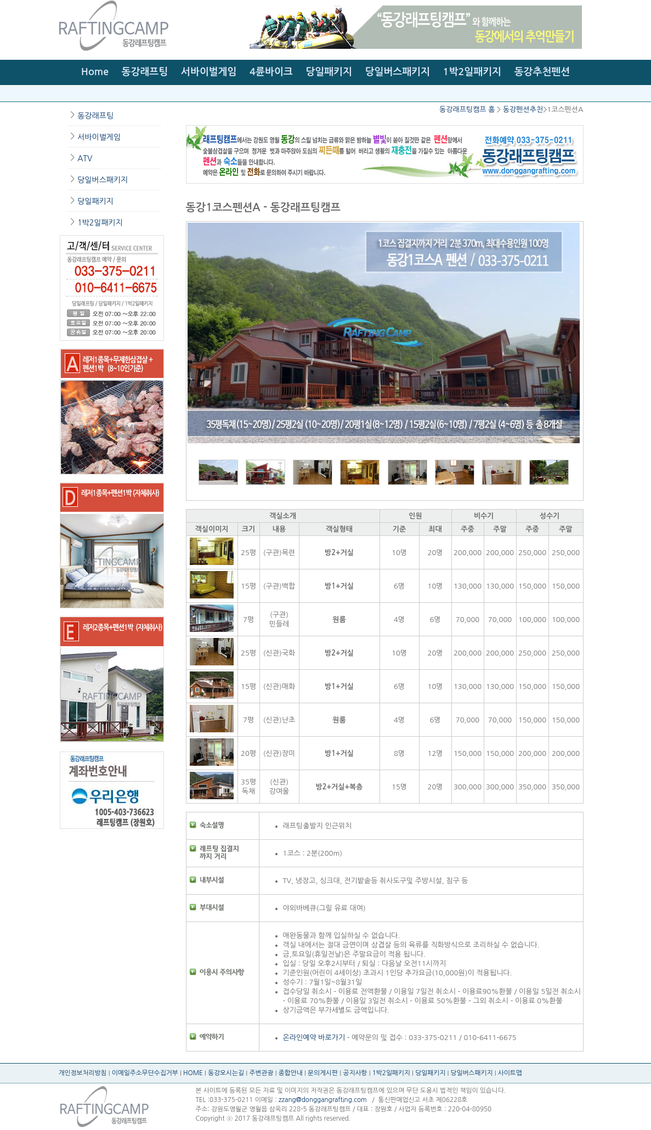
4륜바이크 (271, 72)
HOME (193, 1073)
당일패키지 (328, 72)
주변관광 (261, 1073)
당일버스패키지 (397, 72)
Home (95, 72)
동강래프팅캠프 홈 (467, 109)
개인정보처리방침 (83, 1073)
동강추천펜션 (542, 72)
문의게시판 (323, 1073)
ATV (84, 158)
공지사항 (355, 1073)
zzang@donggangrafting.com (323, 1100)
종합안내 (291, 1073)
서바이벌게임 (209, 72)
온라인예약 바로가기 (314, 1037)
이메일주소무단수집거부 (145, 1073)
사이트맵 (510, 1073)
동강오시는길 (226, 1073)
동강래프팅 (145, 72)
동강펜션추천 (523, 109)
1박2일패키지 (472, 72)
